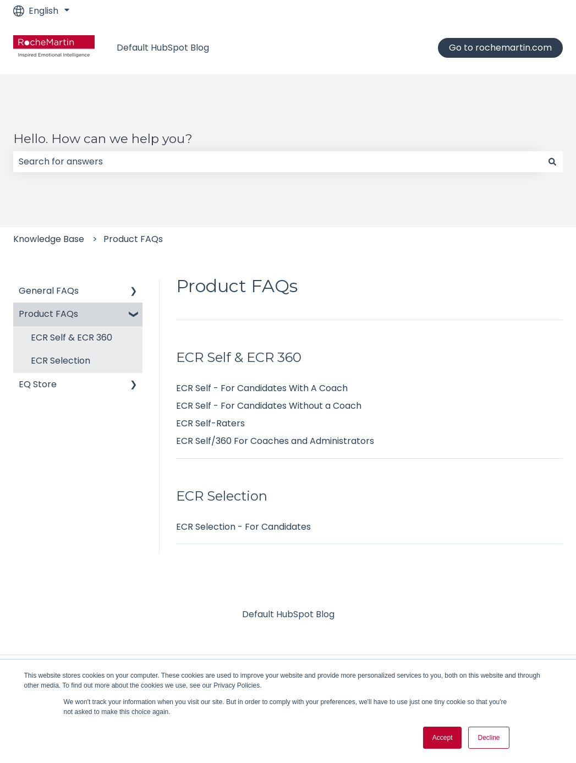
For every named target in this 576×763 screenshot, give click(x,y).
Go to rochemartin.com (500, 47)
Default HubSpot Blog (163, 48)
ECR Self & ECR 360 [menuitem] (71, 337)
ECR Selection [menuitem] (60, 360)
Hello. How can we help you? (103, 138)
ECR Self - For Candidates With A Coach (262, 388)
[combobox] (277, 161)
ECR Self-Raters (210, 423)
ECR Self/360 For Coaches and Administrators (275, 441)
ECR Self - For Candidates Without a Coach (268, 405)
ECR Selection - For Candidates (243, 526)
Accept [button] (442, 738)
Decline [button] (489, 738)
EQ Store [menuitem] (38, 384)
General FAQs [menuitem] (49, 290)
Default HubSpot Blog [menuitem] (288, 614)
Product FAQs (133, 239)
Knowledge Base (48, 239)
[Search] (552, 161)
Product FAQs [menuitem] (48, 314)
